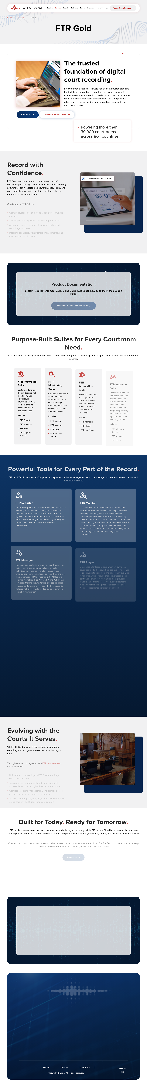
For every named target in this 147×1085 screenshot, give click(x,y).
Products (20, 18)
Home (9, 18)
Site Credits (84, 1067)
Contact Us (26, 114)
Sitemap (46, 1067)
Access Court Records (122, 8)
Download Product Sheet (55, 114)
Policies (64, 1067)
